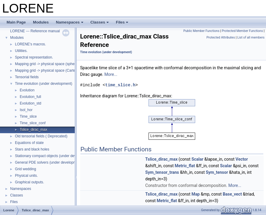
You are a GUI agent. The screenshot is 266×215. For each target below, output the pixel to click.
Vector (242, 159)
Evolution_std (30, 103)
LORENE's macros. (30, 44)
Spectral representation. (34, 57)
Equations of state (29, 143)
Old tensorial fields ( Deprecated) (41, 136)
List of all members (251, 37)
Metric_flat (185, 165)
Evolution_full (30, 97)
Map (196, 194)
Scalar (198, 159)
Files (122, 22)
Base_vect (232, 194)
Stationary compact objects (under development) (53, 156)
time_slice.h (120, 85)
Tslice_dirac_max (33, 130)
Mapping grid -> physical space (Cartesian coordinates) (59, 70)
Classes (100, 22)
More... (110, 74)
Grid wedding (25, 169)
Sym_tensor (217, 172)
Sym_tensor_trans (162, 172)
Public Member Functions (201, 31)
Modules (41, 22)
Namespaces (69, 22)
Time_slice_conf (32, 123)
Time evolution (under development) (43, 84)
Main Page (16, 22)
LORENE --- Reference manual (35, 31)
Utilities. (21, 51)
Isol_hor (26, 110)
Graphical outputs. (29, 182)
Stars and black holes (32, 149)
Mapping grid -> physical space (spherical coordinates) (58, 64)
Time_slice (28, 116)
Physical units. (26, 175)
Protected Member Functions (242, 31)
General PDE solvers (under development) (48, 162)
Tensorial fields (27, 77)
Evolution (27, 90)
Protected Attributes (221, 37)
